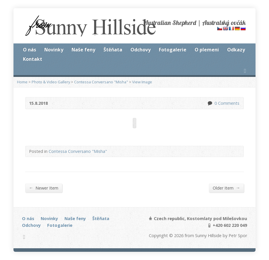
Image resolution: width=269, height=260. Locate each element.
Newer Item (43, 188)
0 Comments (209, 103)
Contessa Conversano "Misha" (101, 82)
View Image (142, 82)
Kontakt (32, 59)
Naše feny (83, 49)
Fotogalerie (172, 49)
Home (22, 82)
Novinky (53, 49)
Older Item (226, 188)
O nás (29, 49)
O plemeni (207, 49)
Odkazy (236, 49)
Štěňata (112, 49)
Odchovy (140, 49)
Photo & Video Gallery (51, 82)
